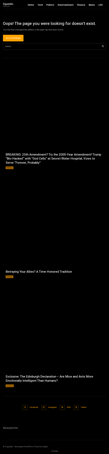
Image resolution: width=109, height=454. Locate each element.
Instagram (52, 407)
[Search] (103, 46)
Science (9, 386)
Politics (9, 168)
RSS (69, 407)
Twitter (83, 407)
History (9, 277)
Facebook (34, 407)
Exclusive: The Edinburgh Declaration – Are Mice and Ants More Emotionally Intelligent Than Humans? (49, 378)
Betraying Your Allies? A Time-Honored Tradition (39, 271)
